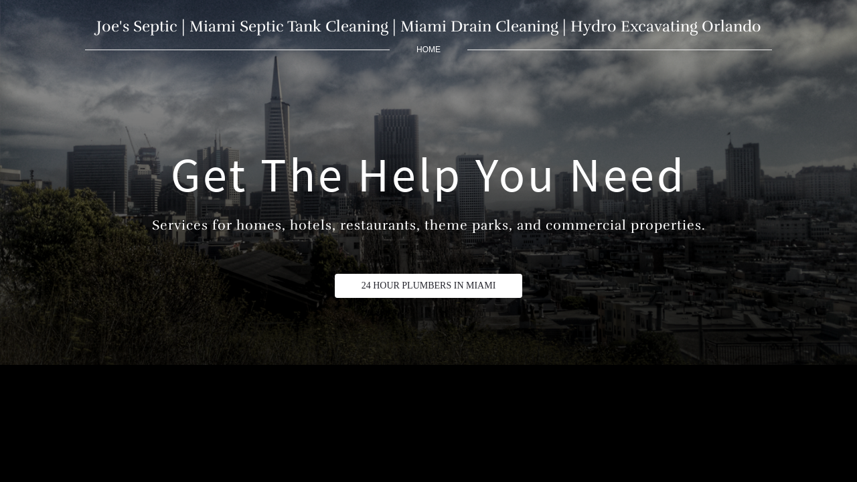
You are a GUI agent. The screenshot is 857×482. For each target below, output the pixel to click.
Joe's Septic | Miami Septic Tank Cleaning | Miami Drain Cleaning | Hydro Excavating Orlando (428, 26)
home (428, 49)
